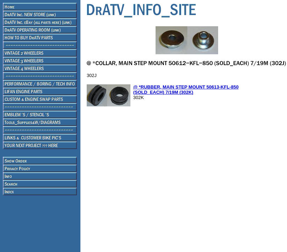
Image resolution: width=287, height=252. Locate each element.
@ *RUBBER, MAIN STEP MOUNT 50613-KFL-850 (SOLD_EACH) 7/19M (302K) (185, 89)
